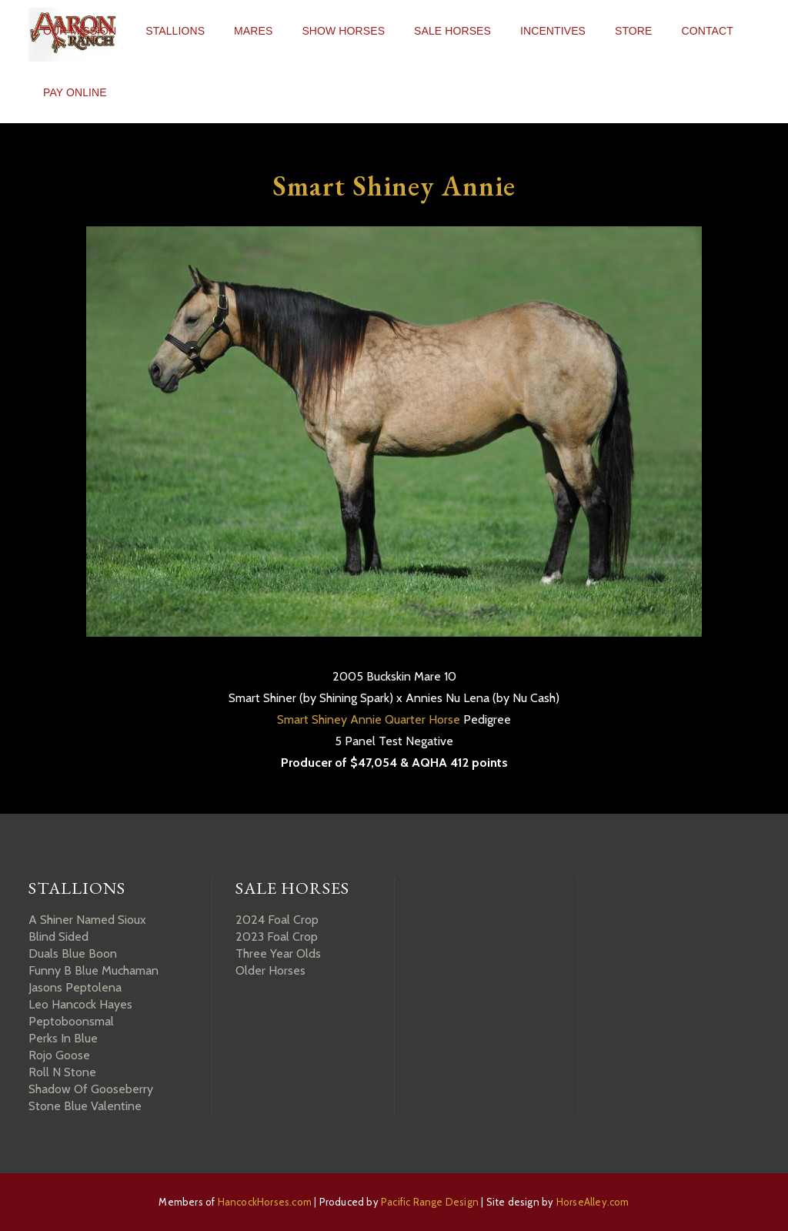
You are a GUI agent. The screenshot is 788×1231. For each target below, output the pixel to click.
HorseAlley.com (592, 1202)
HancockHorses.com (265, 1202)
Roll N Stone (62, 1072)
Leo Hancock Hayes (80, 1004)
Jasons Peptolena (75, 987)
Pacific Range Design (430, 1202)
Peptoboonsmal (71, 1021)
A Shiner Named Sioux (87, 919)
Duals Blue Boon (72, 953)
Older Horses (270, 970)
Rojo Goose (59, 1055)
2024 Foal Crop (277, 919)
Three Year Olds (278, 953)
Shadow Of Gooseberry (90, 1089)
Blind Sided (58, 936)
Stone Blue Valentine (85, 1106)
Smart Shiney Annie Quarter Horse (368, 719)
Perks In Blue (63, 1038)
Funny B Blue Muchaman (93, 970)
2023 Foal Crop (276, 936)
